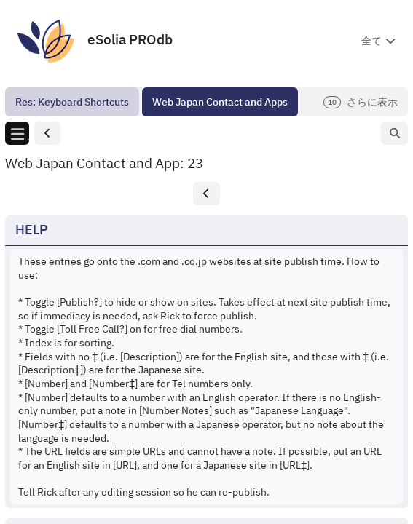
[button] (47, 134)
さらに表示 (360, 102)
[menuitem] (72, 101)
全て (371, 40)
